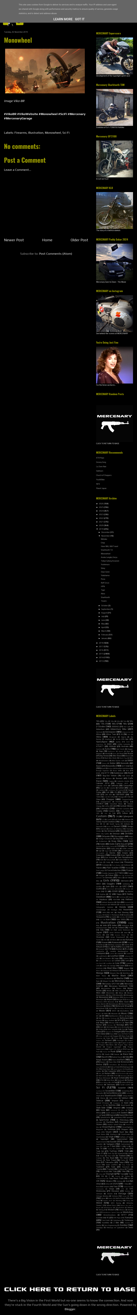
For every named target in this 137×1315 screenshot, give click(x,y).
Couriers (112, 811)
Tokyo (121, 1162)
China (98, 799)
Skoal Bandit (125, 1105)
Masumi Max (114, 973)
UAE (129, 1178)
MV (97, 1016)
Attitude (112, 746)
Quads (107, 1054)
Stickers (99, 1124)
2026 (101, 504)
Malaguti (106, 970)
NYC (131, 1025)
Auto (107, 748)
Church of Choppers (104, 475)
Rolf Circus (105, 583)
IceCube (122, 917)
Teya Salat (111, 1156)
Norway (110, 1025)
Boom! (99, 766)
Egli (100, 851)
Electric (112, 853)
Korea (123, 947)
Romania (124, 1076)
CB (115, 792)
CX (117, 816)
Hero (119, 902)
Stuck (98, 1132)
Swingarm (110, 1144)
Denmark (99, 826)
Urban (98, 1184)
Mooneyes (100, 999)
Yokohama (105, 575)
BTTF (107, 773)
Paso (111, 1034)
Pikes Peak (125, 1036)
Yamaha (129, 1217)
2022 (101, 518)
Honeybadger (101, 910)
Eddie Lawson (127, 848)
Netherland (124, 1018)
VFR (122, 1189)
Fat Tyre (130, 860)
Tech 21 (99, 1153)
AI (122, 734)
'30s (112, 721)
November (105, 536)
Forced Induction (114, 870)
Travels (130, 1169)
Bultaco (109, 778)
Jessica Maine (120, 935)
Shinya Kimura (128, 1096)
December (105, 532)
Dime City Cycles (102, 834)
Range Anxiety (102, 1060)
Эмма (130, 1227)
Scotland (99, 1091)
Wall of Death (120, 1198)
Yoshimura (105, 564)
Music (124, 1013)
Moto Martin (101, 1004)
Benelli (107, 753)
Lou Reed (99, 963)
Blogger (70, 1309)
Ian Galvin (112, 917)
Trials (114, 1171)
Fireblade (105, 865)
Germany (108, 877)
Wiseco (122, 1210)
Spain (103, 1115)
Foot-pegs (100, 870)
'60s (131, 721)
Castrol (121, 790)
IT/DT (131, 928)
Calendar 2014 (102, 783)
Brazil (103, 768)
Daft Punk (118, 819)
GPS (116, 887)
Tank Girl (100, 1151)
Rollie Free (114, 1076)
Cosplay (99, 811)
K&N (121, 940)
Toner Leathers (112, 1165)
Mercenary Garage (124, 981)
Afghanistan (126, 732)
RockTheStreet (121, 1073)
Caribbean (111, 790)
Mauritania (100, 978)
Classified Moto (116, 804)
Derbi (109, 826)
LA (128, 949)
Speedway (118, 1117)
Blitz (131, 758)
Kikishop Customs (114, 945)
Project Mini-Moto (106, 1045)
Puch (98, 1052)
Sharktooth (105, 597)
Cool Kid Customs (122, 809)
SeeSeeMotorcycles (114, 1093)
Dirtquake (106, 836)
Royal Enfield (119, 1078)
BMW (130, 760)
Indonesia (125, 925)
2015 (101, 654)
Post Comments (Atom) (55, 253)
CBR (98, 794)
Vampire (106, 1187)
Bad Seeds (120, 749)
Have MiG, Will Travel (109, 546)
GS (106, 891)
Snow (103, 1110)
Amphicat (108, 739)
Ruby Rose (110, 1080)
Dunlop (98, 846)
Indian (114, 925)
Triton (101, 1174)
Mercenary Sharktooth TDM (121, 986)
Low (117, 963)
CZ (103, 819)
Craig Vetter (125, 811)
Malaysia (115, 970)
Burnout (119, 778)
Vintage (122, 1193)
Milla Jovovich (120, 991)
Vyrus (103, 1198)
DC (104, 824)
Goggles (111, 883)
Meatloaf (110, 978)
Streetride (111, 1129)
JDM (107, 935)
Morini (128, 999)
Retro (99, 1064)
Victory (127, 1191)
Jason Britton (114, 932)
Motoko (104, 539)
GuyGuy (102, 894)
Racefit (105, 1057)
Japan (99, 932)
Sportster (104, 1119)
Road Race (106, 1069)
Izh (111, 930)
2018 (101, 643)
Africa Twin (111, 734)
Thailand (122, 1156)
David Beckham (125, 822)
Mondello (119, 995)
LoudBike (109, 963)
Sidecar (99, 1100)
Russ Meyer (104, 1082)
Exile (101, 860)
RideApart (127, 1067)
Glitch (98, 884)
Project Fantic (112, 1043)
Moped (109, 999)
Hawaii (130, 897)
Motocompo (126, 1004)
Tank (127, 1148)
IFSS (131, 920)
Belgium (99, 753)
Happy (119, 894)
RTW (102, 1080)
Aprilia (118, 742)
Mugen (98, 1014)
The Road (110, 1158)
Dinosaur (116, 834)
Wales (110, 1198)
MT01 (114, 1011)
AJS (129, 734)
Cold (114, 806)
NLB (120, 1023)
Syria (98, 1146)
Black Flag (123, 758)
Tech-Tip (111, 1153)
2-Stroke (100, 726)
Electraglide (100, 853)
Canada (112, 788)
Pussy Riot (126, 1052)
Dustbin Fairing (109, 846)
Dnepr (131, 836)
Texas (102, 1156)
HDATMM (116, 899)
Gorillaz (99, 887)
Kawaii (104, 942)
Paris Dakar (100, 1034)
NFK (98, 484)
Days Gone (105, 572)
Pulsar (105, 1052)
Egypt (107, 851)
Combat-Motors (126, 806)
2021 (101, 522)
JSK (105, 940)
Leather (114, 956)
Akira (103, 594)
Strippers (124, 1129)
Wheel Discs (111, 1205)
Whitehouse (108, 1207)
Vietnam (99, 1194)
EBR (119, 846)
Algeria (123, 737)
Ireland (121, 927)
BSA (127, 771)
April (103, 627)
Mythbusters (114, 1016)
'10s (105, 721)
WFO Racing (116, 1203)
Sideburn (99, 471)
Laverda (120, 953)
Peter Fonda (128, 1034)
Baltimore (111, 751)
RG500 (104, 1067)
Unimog (119, 1181)
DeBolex (127, 824)
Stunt (109, 1132)
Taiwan (118, 1149)
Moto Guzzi (124, 1002)
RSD (131, 1078)
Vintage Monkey (102, 1196)
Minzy (121, 993)
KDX (129, 942)
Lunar (121, 965)
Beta (114, 753)
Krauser (101, 949)
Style (111, 1136)
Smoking (129, 1108)
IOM (113, 928)
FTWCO (120, 873)
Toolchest (100, 1167)
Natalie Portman (111, 1018)
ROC (100, 1073)
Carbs (131, 788)
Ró (97, 1069)
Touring (99, 1169)
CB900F (125, 792)
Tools (113, 1167)
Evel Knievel (109, 857)
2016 (101, 650)
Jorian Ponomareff (117, 937)
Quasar (116, 1054)
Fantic (120, 860)
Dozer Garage (128, 839)
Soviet (124, 1112)
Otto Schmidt (112, 1029)
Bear (128, 751)
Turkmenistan (101, 1178)
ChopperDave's (127, 799)
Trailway (121, 1169)
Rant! (114, 1060)
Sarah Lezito (125, 1085)
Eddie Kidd (115, 848)
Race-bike (128, 1054)
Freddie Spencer (108, 873)
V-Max (125, 1184)
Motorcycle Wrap (122, 1006)
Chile (129, 797)
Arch (128, 742)
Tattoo (113, 1151)
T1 (121, 1146)
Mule (106, 1014)
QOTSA (98, 1054)
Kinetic (127, 945)
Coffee (106, 806)
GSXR (115, 891)
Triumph (109, 1173)
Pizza (103, 579)
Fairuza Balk (110, 860)
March (104, 631)
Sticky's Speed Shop (115, 1124)
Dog (117, 838)
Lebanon (128, 956)
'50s (124, 721)
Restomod (125, 1062)
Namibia (130, 1016)
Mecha (119, 978)
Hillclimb (113, 904)
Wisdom (111, 1210)
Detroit (103, 829)
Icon (108, 919)
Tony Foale (126, 1165)
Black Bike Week (110, 758)
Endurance (100, 855)
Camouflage (128, 785)
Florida (128, 868)
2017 (101, 646)
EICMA (114, 851)
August (104, 613)
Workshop (128, 1212)
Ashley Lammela (123, 744)
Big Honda (104, 756)
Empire (125, 853)
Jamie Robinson (124, 930)
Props (128, 1049)
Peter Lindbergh (104, 1036)
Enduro (113, 855)
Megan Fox (107, 981)
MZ (123, 1016)
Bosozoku (111, 765)
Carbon (121, 788)
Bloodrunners (104, 761)
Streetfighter (109, 1127)
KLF (109, 947)
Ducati (124, 843)
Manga (99, 973)
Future (110, 875)
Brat (131, 766)
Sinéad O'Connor (102, 1103)
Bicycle (130, 753)
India (105, 925)
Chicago (121, 797)
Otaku (101, 1029)
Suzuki (113, 1141)
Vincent (110, 1194)
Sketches (112, 1105)
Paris (127, 1031)
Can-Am (103, 788)
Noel (127, 1022)
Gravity (119, 889)
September (106, 609)
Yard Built (106, 1220)
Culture (125, 813)
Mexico (118, 988)
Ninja (102, 1022)
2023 (101, 514)
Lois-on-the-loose (105, 961)
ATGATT (100, 746)
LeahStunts (103, 956)
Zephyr (98, 1225)
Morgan (119, 999)
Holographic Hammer (104, 907)
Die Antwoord (110, 831)
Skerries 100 (100, 1105)
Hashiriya (122, 897)
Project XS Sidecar (115, 1049)
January (104, 638)
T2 (127, 1146)
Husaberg (127, 915)
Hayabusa (103, 899)
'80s (114, 723)
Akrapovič (112, 737)
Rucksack (120, 1080)
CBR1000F (120, 794)
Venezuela (99, 1189)
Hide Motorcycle (101, 904)
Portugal (120, 1040)
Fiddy (108, 862)
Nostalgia (120, 1025)
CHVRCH (99, 804)
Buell (130, 773)
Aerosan (99, 732)
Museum (114, 1014)
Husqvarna (100, 917)
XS (108, 1218)
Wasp (128, 1200)
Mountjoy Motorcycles (125, 1008)
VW (131, 1196)
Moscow (111, 1002)
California (114, 785)
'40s (118, 721)
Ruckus (130, 1080)
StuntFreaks (125, 1134)
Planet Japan (101, 488)
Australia (125, 746)
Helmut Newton (108, 902)
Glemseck (125, 881)
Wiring (101, 1210)
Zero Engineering (110, 1225)
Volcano (115, 1196)
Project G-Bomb (127, 1043)
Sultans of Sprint (126, 1137)
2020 (101, 525)
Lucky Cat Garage (108, 966)
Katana (129, 939)
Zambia (127, 1223)
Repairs (103, 1062)
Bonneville (125, 763)
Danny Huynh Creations (105, 822)
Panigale (117, 1031)
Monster (116, 997)
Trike (123, 1171)
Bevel (121, 753)
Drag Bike (116, 841)
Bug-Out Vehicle (110, 776)
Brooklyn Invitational (123, 768)
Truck (130, 1174)
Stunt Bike (123, 1132)
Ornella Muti (128, 1027)
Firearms (20, 132)
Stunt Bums (100, 1134)
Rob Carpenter (110, 1071)
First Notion (116, 865)
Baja (101, 751)
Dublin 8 (112, 844)
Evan (98, 857)
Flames (99, 868)
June (103, 620)
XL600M (99, 1218)
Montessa (127, 997)
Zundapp (99, 1227)
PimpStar (99, 1038)
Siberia (102, 1098)
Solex (123, 1110)
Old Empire (110, 1027)
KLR (115, 947)
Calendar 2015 (122, 783)
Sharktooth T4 (107, 550)
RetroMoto (113, 1065)
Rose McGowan (105, 1078)
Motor (108, 1006)
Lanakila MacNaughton (119, 951)
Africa (98, 734)
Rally (127, 1057)
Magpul (126, 968)
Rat (122, 1059)
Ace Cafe (127, 727)
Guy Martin (129, 891)
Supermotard (122, 1139)
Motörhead (100, 1008)
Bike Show (117, 756)
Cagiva (111, 781)
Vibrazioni (115, 1191)
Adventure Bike (118, 729)
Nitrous (112, 1023)
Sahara (124, 1082)
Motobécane (113, 1004)
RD (132, 1060)
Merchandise (105, 988)
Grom (98, 891)
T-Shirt (112, 1146)
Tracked (110, 1169)
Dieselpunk (124, 831)
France (129, 870)
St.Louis (99, 1122)
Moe (110, 995)
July (103, 616)
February (105, 635)
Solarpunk (113, 1110)
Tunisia (117, 1176)
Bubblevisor (118, 773)
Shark (98, 1096)
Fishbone (127, 865)
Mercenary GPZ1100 (111, 984)
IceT (101, 920)
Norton (99, 1025)
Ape (127, 739)
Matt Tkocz (101, 976)
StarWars (110, 1122)
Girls (106, 880)
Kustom (119, 949)
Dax (97, 824)
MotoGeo (99, 1006)
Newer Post (14, 240)
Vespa (111, 1189)
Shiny (103, 568)
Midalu (109, 991)
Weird (99, 1202)
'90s (125, 723)
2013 (101, 661)
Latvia (112, 953)
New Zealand (109, 1020)
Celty (112, 797)
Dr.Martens (103, 841)
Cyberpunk (128, 816)
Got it (80, 19)
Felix (100, 862)
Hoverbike (128, 909)
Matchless (126, 973)
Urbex (107, 1184)
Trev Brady (104, 1171)
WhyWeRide (120, 1207)
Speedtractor (105, 1117)
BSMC (98, 773)
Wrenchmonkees (109, 1215)
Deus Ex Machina (115, 829)
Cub (113, 813)
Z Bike (116, 1223)
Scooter (122, 1087)
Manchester (126, 970)
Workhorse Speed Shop (111, 1212)
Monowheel (53, 132)
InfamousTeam (101, 928)
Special (113, 1115)
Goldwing (126, 884)
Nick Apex (129, 1020)
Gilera (119, 878)
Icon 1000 (121, 919)
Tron (122, 1174)
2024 (101, 511)
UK (97, 1181)
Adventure (100, 729)
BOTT (124, 766)
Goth (108, 886)
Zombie (123, 1225)
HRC (112, 912)
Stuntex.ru (114, 1134)
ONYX (119, 1027)
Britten (110, 768)
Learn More (62, 19)
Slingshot (117, 1108)
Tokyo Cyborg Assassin (110, 561)
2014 (101, 657)
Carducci (102, 790)
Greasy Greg (101, 462)
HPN (103, 586)
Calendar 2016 (101, 786)
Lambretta (100, 951)
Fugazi (130, 873)
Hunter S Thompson (112, 915)
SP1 (97, 1115)
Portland (108, 1040)
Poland (126, 1038)
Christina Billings (122, 802)
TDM (126, 1151)
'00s (98, 721)
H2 (110, 894)
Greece (128, 889)
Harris (114, 897)
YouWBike (100, 479)
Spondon (129, 1117)
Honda (122, 907)
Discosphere (119, 836)
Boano (104, 763)
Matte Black (119, 975)
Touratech (125, 1167)
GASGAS (99, 878)
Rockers (107, 1073)
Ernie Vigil (125, 855)
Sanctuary (111, 1084)
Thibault (99, 1160)
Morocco (99, 1002)
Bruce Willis (117, 771)
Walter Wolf (107, 1200)
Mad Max (112, 968)
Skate (126, 1103)
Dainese (128, 819)
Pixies (108, 1038)
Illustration (35, 132)
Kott (131, 947)
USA (115, 1183)
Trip (131, 1171)
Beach (121, 751)
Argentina (99, 744)
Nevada (99, 1020)
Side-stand (113, 1098)
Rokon (131, 1073)
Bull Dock (126, 776)
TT (109, 1176)
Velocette (127, 1187)
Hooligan (114, 910)
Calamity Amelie (123, 781)
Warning (119, 1200)
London (117, 960)
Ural (127, 1181)
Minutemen (110, 993)
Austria (99, 749)
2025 (101, 507)
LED (97, 958)
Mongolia (129, 995)
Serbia (128, 1093)
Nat (100, 1018)
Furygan (102, 875)
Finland (116, 862)
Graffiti (99, 889)
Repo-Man (113, 1062)
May (103, 624)
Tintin (123, 1160)
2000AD (115, 726)
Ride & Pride (114, 1067)
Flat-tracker (113, 867)
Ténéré (130, 1153)
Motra (111, 1008)
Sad (115, 1082)
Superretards (101, 1142)
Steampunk (124, 1122)
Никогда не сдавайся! (115, 1227)
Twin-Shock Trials (116, 1178)
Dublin (102, 844)
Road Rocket (117, 1069)
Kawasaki (117, 942)
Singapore (116, 1103)
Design (130, 826)
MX (103, 1016)
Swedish (99, 1144)
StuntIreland (100, 1137)
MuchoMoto (124, 1011)
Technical (120, 1153)
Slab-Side (100, 1107)
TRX (102, 1176)
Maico (98, 970)
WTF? (124, 1215)
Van (115, 1186)
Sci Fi (65, 132)
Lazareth (129, 953)
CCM (105, 797)
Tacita (110, 1149)
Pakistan (108, 1032)
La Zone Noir (101, 466)
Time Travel (111, 1160)
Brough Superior (102, 771)
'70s (102, 723)
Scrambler (110, 1090)
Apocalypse (101, 741)
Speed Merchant (126, 1115)
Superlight (105, 1139)
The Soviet (124, 1158)
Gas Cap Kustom (124, 875)
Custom (101, 816)
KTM (109, 949)
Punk (112, 1051)
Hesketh (128, 902)
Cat (107, 792)
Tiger (103, 590)
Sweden (126, 1142)
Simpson (115, 1101)
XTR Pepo (100, 458)
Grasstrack (110, 889)
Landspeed (100, 953)
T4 (101, 1148)
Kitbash (99, 947)
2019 (101, 529)
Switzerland (125, 1144)
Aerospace (110, 731)
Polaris (98, 1040)
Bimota (128, 756)
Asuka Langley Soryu (109, 557)
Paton (119, 1034)
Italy (102, 930)
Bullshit (99, 778)
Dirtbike (129, 833)
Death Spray (115, 824)
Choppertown (106, 802)
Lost (127, 960)
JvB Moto (112, 940)
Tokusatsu (109, 1162)
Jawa (126, 932)
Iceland (130, 917)
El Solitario (126, 851)
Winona (130, 1207)
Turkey (127, 1176)
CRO (105, 813)
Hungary (99, 915)
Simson (127, 1101)
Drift (131, 841)
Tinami (103, 601)
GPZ (124, 886)
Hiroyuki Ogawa (125, 904)
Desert (117, 826)
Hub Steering (123, 912)
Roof (131, 1076)
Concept (104, 808)
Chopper (110, 799)
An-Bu (118, 739)
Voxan (124, 1196)
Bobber (113, 763)
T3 (132, 1146)
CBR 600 (108, 795)
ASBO (109, 744)
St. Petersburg (122, 1120)
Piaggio (115, 1036)
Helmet (129, 899)
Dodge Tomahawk (105, 839)
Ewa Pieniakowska (125, 857)
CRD (97, 813)
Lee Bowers (106, 958)
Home (47, 240)
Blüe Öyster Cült (118, 761)
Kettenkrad (100, 945)
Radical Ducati (117, 1057)
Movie (102, 1010)
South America (111, 1113)
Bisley (98, 758)
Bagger (130, 749)
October (104, 605)
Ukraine (109, 1181)
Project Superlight (114, 1047)
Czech (109, 819)
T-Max (105, 1146)
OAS (101, 1027)
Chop (103, 543)
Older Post (79, 240)
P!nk (123, 1029)
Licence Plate (128, 958)
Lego (116, 958)
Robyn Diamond (127, 1071)
